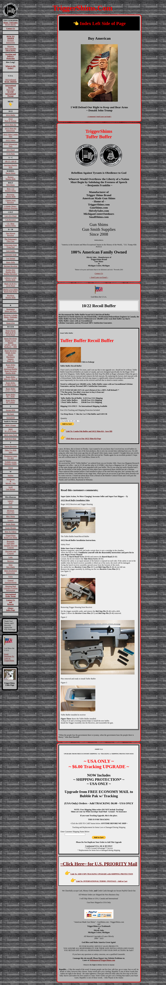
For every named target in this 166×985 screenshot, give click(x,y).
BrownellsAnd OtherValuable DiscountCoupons (10, 544)
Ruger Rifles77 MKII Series (10, 384)
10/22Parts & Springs (10, 120)
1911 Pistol (10, 150)
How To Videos (10, 532)
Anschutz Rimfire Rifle (10, 166)
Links (10, 557)
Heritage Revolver (10, 266)
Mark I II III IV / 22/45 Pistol (10, 285)
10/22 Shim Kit (10, 125)
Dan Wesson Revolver (10, 234)
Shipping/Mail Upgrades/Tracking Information (10, 588)
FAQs (10, 577)
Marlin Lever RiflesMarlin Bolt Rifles (10, 291)
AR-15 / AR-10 (10, 161)
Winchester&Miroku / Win (11, 481)
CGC (10, 507)
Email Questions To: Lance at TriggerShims (9, 657)
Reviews (10, 561)
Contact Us (99, 273)
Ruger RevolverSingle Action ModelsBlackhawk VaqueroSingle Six (10, 356)
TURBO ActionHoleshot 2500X (10, 463)
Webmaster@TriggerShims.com (102, 960)
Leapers (10, 520)
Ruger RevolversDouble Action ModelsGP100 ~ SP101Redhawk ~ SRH (10, 343)
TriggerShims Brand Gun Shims (10, 536)
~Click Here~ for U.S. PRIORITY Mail (98, 863)
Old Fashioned (10, 81)
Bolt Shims (10, 185)
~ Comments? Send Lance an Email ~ (99, 116)
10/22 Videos (10, 140)
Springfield (10, 418)
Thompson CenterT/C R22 (10, 457)
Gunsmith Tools (10, 255)
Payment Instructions (10, 39)
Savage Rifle (10, 410)
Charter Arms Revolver (11, 201)
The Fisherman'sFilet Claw (10, 240)
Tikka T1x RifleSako (10, 451)
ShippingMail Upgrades (10, 48)
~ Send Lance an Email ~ (98, 277)
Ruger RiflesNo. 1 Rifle (10, 396)
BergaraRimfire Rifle (11, 178)
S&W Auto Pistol (10, 435)
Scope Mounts (10, 528)
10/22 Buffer (10, 115)
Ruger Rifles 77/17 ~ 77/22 (10, 390)
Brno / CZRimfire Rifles (10, 190)
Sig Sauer (10, 414)
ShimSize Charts (10, 566)
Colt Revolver (10, 220)
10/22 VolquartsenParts (10, 145)
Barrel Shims (10, 173)
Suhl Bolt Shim (10, 439)
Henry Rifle (10, 262)
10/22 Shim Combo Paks (10, 135)
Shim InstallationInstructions (10, 572)
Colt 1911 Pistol (10, 216)
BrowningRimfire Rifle (11, 196)
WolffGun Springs (10, 488)
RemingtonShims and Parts (10, 310)
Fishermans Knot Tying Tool (10, 246)
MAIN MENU (10, 24)
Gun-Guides (10, 251)
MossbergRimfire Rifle (11, 296)
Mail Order (10, 91)
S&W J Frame (10, 425)
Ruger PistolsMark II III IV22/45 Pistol (10, 333)
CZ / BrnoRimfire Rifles (10, 225)
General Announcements (11, 581)
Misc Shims (10, 516)
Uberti (10, 468)
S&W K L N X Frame (10, 430)
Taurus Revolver (10, 446)
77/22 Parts (10, 154)
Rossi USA (10, 323)
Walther (10, 475)
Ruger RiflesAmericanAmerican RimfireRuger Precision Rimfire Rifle (10, 369)
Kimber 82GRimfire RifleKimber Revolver (10, 272)
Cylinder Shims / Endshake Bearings (10, 207)
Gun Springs (10, 258)
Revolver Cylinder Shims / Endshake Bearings (10, 317)
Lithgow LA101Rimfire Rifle (11, 279)
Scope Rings (10, 524)
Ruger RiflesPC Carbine (10, 401)
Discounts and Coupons (10, 552)
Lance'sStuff (10, 502)
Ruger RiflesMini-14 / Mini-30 (10, 378)
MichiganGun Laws (10, 512)
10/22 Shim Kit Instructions (10, 130)
